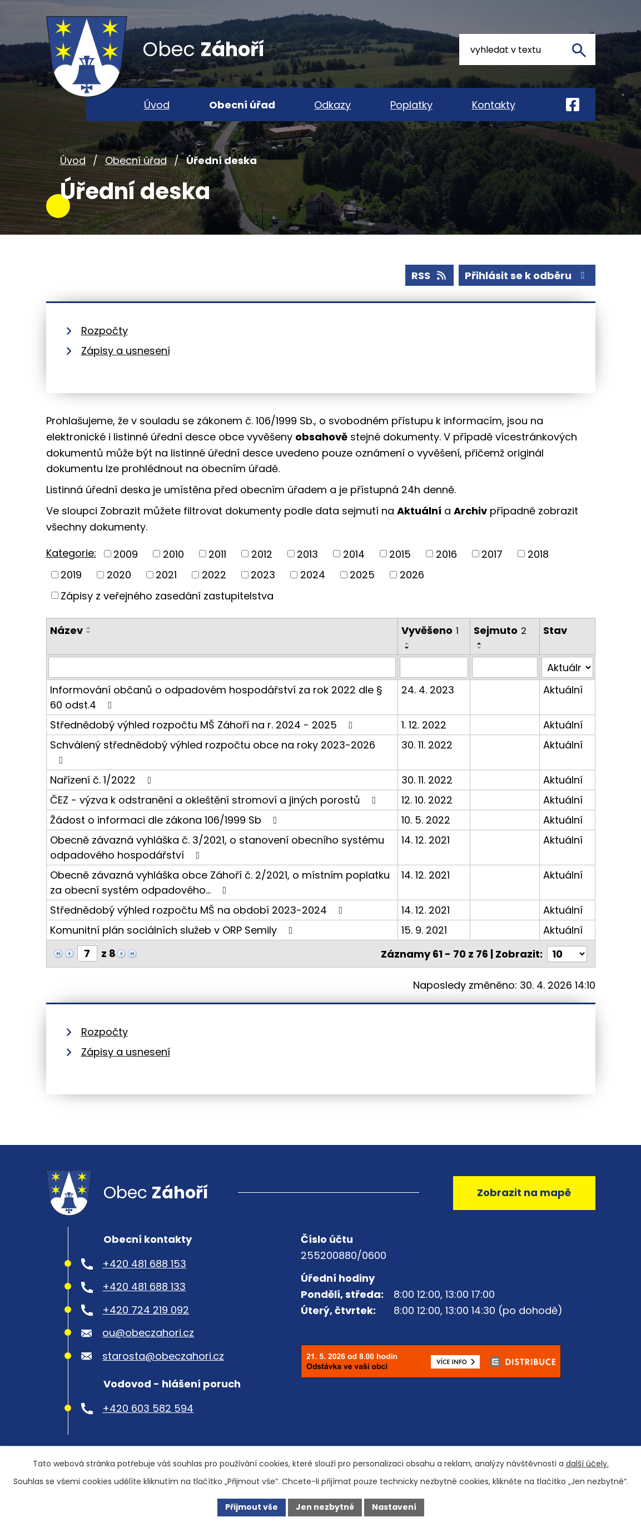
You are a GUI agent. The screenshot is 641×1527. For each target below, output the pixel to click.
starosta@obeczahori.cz (163, 1355)
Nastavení (394, 1507)
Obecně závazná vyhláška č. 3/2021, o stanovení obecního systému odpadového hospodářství (217, 847)
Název (66, 630)
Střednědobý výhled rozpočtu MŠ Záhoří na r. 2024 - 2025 (203, 725)
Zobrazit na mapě (524, 1191)
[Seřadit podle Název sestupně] (89, 632)
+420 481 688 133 (144, 1286)
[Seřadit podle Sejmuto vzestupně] (480, 643)
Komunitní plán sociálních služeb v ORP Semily (173, 930)
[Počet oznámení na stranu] (567, 953)
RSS (429, 275)
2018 (538, 554)
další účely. (587, 1463)
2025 (362, 575)
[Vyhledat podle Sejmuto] (505, 667)
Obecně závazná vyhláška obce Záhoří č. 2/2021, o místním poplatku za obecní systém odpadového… (220, 882)
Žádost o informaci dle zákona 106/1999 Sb (166, 820)
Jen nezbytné (325, 1507)
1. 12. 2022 (423, 725)
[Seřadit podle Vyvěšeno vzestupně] (407, 643)
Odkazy (332, 105)
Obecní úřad (136, 160)
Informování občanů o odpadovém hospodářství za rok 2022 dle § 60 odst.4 (216, 697)
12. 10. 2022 (427, 800)
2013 (307, 554)
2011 (217, 554)
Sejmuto (500, 630)
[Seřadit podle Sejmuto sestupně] (480, 648)
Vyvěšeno (430, 630)
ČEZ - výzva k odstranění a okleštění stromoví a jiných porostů (215, 800)
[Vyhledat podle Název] (222, 667)
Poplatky (411, 105)
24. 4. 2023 (427, 690)
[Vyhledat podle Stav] (567, 667)
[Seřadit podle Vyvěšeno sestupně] (407, 648)
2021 (166, 575)
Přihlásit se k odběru (527, 275)
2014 (354, 554)
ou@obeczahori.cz (148, 1332)
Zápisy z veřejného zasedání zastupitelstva (167, 595)
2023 (263, 575)
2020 (119, 575)
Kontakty (493, 105)
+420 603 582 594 (147, 1407)
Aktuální (563, 690)
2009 (125, 554)
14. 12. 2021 (425, 840)
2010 (173, 554)
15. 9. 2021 (424, 930)
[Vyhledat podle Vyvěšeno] (434, 667)
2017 (492, 554)
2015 (400, 554)
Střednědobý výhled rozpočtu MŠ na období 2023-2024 (198, 910)
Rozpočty (104, 331)
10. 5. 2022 (425, 820)
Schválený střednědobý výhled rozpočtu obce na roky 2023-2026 (212, 751)
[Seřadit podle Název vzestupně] (89, 628)
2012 (261, 554)
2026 (412, 575)
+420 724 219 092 (145, 1309)
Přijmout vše (251, 1507)
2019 (71, 575)
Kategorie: (71, 553)
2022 (214, 575)
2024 (312, 575)
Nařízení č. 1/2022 (103, 780)
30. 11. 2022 (427, 745)
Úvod (73, 160)
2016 (446, 554)
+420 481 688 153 (144, 1263)
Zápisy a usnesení (125, 351)
